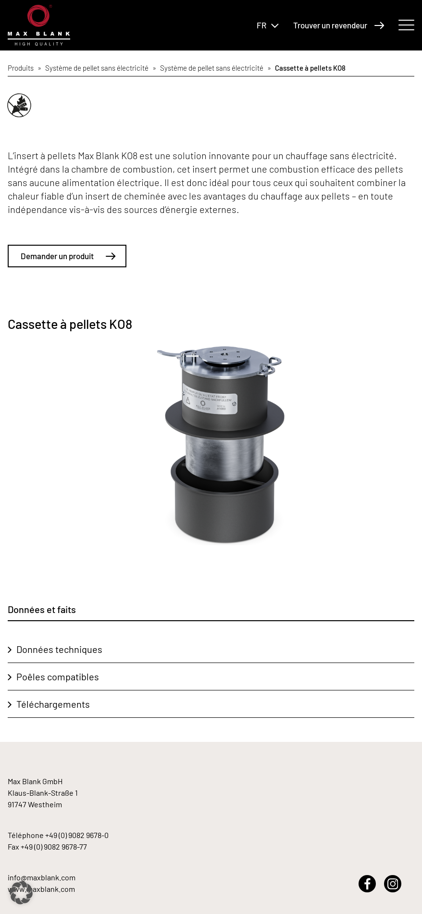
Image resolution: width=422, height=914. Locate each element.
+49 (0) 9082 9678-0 (77, 834)
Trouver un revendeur (339, 25)
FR (268, 25)
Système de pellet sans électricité (97, 67)
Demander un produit (68, 256)
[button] (21, 893)
